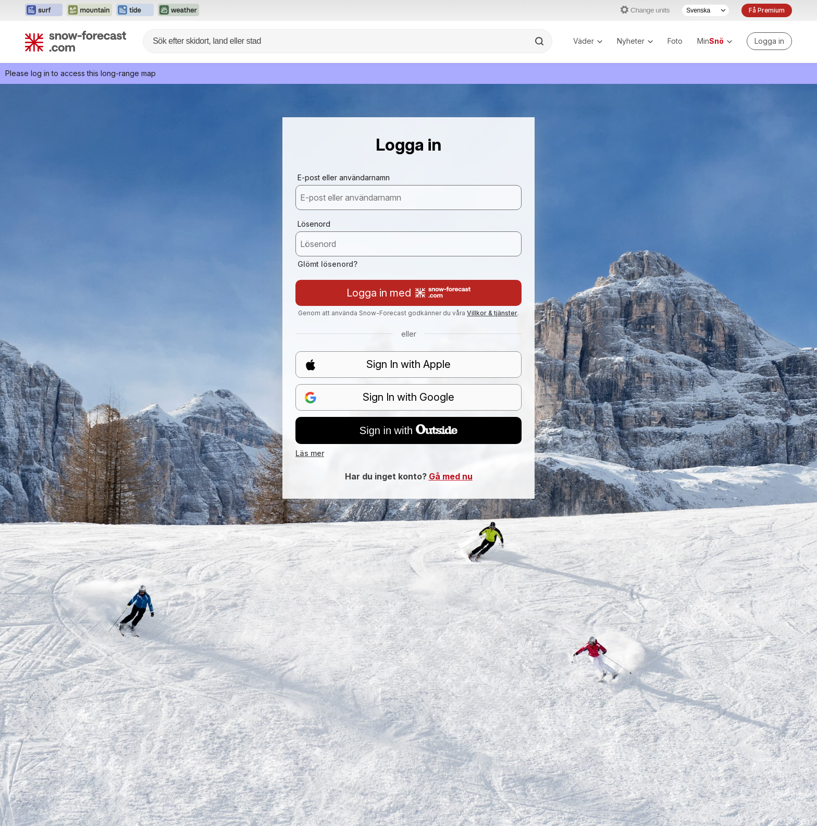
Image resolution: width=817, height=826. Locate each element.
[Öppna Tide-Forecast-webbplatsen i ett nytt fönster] (135, 10)
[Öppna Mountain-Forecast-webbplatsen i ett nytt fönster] (89, 10)
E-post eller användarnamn (344, 177)
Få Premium (767, 10)
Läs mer (309, 453)
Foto (675, 40)
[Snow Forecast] (75, 41)
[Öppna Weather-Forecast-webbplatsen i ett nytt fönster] (178, 10)
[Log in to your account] (769, 41)
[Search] (540, 41)
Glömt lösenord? (327, 264)
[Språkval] (705, 10)
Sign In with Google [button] (379, 397)
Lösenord (314, 223)
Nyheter (635, 40)
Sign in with (408, 430)
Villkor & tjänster (492, 313)
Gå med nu (451, 476)
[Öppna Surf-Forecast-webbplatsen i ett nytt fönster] (44, 10)
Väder (587, 40)
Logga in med (408, 293)
